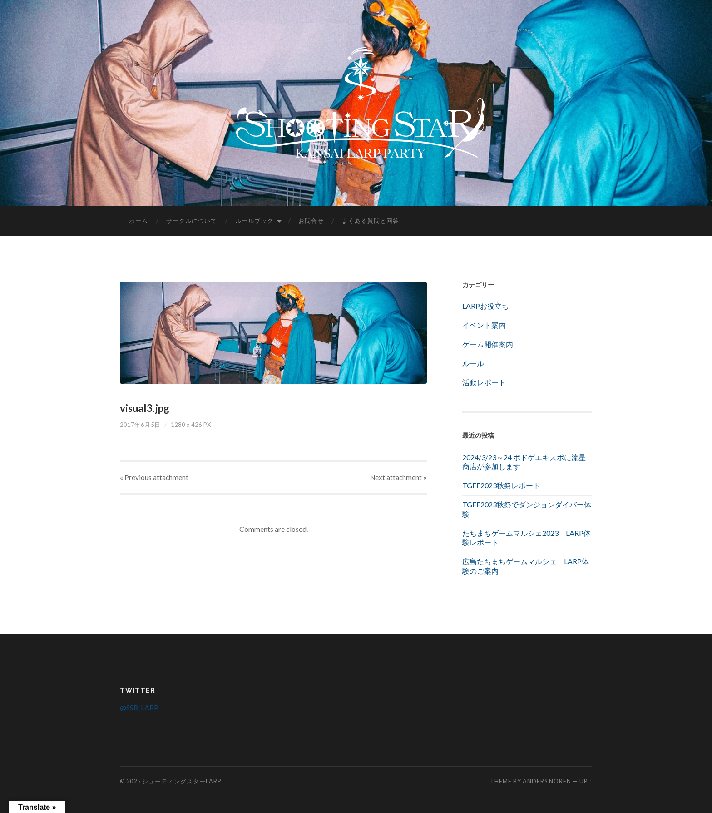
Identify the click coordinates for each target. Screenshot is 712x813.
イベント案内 (484, 325)
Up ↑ (585, 781)
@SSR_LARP (139, 707)
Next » (398, 477)
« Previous (154, 477)
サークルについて (191, 220)
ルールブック (254, 220)
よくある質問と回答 (370, 220)
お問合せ (311, 220)
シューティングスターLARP (181, 781)
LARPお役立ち (485, 306)
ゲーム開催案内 (487, 344)
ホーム (138, 220)
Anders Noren (547, 781)
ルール (473, 363)
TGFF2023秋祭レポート (501, 485)
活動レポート (484, 382)
